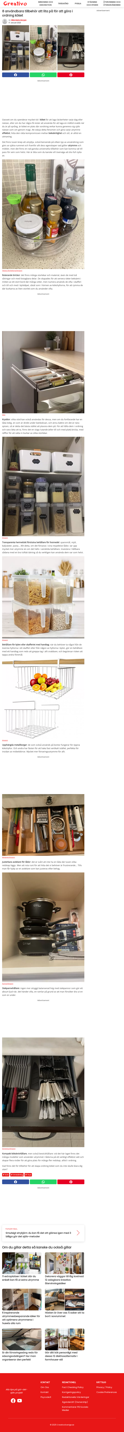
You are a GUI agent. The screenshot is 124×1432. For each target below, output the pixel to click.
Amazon (5, 538)
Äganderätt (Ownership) (75, 1402)
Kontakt (45, 1392)
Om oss (45, 1387)
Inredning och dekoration (45, 3)
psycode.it (46, 1397)
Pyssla (78, 3)
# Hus (28, 1174)
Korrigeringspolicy (71, 1392)
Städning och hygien (92, 3)
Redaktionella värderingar (75, 1397)
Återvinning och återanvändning (111, 3)
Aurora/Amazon (7, 984)
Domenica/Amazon (8, 1149)
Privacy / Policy (104, 1387)
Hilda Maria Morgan (19, 20)
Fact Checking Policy (73, 1387)
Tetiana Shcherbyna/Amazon (12, 271)
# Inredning (17, 1174)
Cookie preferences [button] (106, 1392)
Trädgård (63, 3)
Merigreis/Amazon (8, 857)
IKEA (3, 415)
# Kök (6, 1174)
